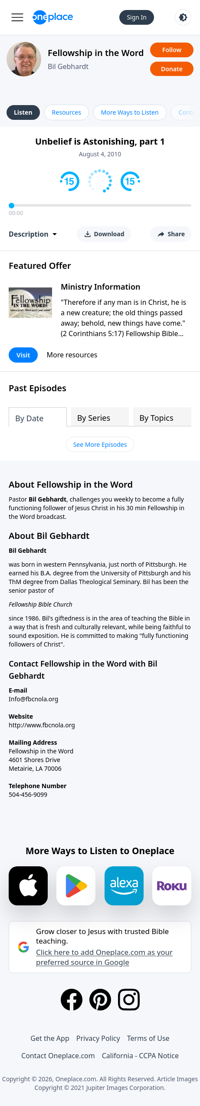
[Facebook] (71, 999)
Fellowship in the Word (96, 53)
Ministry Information (100, 286)
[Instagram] (129, 999)
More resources (71, 355)
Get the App (49, 1038)
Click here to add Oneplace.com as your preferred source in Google (104, 957)
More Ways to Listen (130, 112)
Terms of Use (148, 1038)
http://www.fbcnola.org (42, 725)
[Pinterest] (100, 999)
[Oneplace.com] (53, 17)
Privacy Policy (98, 1038)
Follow (171, 50)
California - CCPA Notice (140, 1055)
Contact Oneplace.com (58, 1055)
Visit (23, 354)
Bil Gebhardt (68, 66)
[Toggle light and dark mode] (183, 17)
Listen (23, 112)
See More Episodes (100, 444)
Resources (66, 112)
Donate (172, 69)
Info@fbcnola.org (33, 699)
